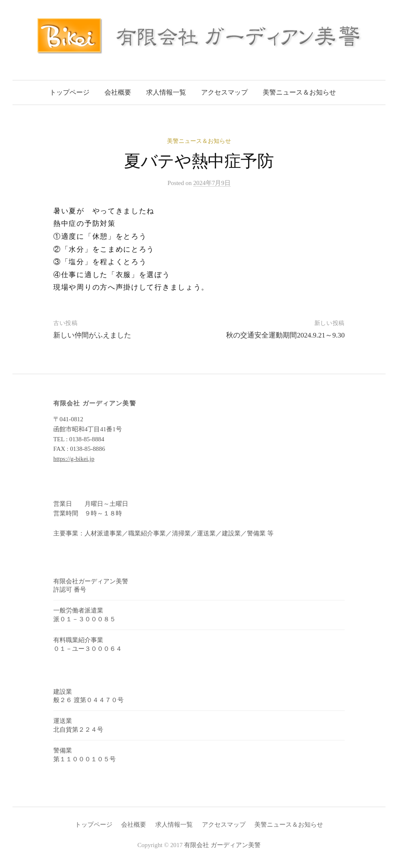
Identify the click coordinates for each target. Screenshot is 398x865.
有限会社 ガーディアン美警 (222, 845)
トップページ (70, 92)
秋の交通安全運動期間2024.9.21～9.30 (285, 335)
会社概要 (117, 92)
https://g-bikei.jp (74, 458)
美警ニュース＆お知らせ (299, 92)
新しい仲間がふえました (92, 335)
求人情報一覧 (166, 92)
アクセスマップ (224, 92)
